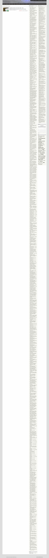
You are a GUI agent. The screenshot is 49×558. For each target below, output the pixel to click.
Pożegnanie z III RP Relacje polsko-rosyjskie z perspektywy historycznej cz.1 (42, 67)
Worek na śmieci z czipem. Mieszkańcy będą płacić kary (33, 373)
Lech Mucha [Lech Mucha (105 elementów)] (39, 146)
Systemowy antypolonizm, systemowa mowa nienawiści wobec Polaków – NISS (42, 71)
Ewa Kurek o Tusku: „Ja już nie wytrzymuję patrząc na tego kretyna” (42, 8)
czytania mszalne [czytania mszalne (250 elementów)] (41, 141)
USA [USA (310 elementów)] (44, 162)
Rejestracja (44, 0)
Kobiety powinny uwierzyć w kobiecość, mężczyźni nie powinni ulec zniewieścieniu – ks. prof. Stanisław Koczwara (33, 475)
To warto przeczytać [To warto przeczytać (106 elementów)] (40, 160)
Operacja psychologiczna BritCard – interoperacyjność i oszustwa (33, 464)
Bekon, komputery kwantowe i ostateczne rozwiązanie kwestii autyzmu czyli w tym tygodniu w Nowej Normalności (33, 191)
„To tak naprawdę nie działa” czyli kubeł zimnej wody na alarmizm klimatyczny (42, 37)
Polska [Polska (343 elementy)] (42, 154)
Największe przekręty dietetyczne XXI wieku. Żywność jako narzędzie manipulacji (42, 99)
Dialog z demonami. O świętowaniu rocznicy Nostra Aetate (41, 59)
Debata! (33, 105)
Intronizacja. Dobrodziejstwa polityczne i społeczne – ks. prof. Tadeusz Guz (42, 81)
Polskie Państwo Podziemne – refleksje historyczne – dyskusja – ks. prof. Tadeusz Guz (42, 114)
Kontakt (36, 0)
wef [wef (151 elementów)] (38, 163)
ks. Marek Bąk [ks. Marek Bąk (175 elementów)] (40, 145)
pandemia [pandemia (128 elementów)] (43, 151)
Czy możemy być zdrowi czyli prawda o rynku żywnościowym (33, 58)
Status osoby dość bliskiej (41, 105)
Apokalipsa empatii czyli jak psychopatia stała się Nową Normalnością (41, 26)
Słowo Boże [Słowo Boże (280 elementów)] (40, 159)
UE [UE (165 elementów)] (38, 161)
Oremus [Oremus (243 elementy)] (39, 151)
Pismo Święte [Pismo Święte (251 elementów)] (42, 152)
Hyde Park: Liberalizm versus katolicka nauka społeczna (33, 15)
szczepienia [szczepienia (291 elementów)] (42, 158)
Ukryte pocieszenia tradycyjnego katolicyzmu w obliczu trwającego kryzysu (42, 110)
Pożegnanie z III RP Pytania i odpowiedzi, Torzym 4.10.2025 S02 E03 (42, 90)
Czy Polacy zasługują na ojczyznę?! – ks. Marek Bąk (33, 296)
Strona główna (32, 0)
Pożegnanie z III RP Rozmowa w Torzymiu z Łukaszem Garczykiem (33, 424)
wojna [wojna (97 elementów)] (42, 163)
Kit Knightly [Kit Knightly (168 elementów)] (40, 144)
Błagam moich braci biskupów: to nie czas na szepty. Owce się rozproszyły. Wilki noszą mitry (42, 121)
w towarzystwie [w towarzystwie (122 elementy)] (40, 164)
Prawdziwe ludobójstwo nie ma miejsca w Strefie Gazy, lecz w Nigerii (42, 20)
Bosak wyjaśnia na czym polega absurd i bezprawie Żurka (33, 505)
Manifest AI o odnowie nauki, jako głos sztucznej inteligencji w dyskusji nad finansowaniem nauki (42, 77)
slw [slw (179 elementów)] (38, 158)
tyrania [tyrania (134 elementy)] (44, 160)
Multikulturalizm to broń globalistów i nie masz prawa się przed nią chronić (42, 86)
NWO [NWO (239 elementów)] (43, 149)
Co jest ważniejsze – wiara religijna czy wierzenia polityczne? (33, 197)
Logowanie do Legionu (40, 0)
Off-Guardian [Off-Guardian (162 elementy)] (40, 150)
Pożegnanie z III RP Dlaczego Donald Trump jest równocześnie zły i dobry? (33, 472)
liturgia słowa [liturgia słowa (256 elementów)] (40, 147)
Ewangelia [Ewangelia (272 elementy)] (40, 142)
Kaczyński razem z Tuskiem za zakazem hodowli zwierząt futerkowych (33, 494)
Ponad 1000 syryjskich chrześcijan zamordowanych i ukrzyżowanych (33, 65)
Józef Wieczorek (31, 53)
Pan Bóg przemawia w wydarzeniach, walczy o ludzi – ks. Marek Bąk (42, 69)
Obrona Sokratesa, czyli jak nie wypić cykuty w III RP (33, 54)
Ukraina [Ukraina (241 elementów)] (41, 161)
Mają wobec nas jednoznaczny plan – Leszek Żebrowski (33, 143)
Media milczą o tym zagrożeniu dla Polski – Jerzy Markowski (33, 126)
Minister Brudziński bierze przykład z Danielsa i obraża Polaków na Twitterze (33, 263)
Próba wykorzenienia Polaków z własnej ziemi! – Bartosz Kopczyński (42, 12)
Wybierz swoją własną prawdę (42, 73)
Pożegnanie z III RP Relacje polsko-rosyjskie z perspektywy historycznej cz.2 (42, 41)
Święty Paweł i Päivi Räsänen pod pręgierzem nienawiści (33, 160)
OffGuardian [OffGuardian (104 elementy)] (44, 150)
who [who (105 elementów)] (40, 163)
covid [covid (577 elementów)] (39, 139)
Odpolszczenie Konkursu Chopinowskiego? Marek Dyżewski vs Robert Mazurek (42, 97)
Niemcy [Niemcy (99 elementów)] (41, 149)
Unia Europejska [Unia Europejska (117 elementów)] (40, 162)
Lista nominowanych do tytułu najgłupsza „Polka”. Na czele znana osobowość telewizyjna (42, 43)
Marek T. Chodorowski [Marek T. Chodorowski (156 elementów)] (41, 148)
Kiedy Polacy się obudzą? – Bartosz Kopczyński (33, 173)
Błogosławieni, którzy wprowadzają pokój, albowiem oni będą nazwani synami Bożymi (42, 28)
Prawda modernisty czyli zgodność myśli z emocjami (33, 41)
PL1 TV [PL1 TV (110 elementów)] (39, 154)
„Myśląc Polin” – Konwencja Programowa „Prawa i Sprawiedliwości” (41, 92)
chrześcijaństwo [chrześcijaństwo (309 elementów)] (41, 138)
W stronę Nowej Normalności (42, 100)
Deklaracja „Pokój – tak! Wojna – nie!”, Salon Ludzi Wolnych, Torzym (33, 231)
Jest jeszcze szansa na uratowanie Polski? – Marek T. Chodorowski (42, 94)
